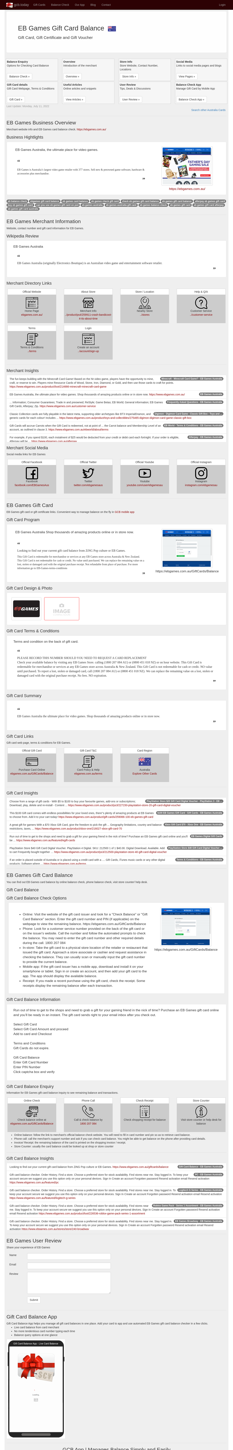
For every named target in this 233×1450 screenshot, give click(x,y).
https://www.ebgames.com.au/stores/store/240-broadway (55, 1229)
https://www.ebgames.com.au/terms (65, 863)
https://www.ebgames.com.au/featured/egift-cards (45, 840)
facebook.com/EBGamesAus (32, 485)
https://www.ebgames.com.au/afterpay (54, 441)
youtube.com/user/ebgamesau (145, 485)
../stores (145, 314)
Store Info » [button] (129, 76)
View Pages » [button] (187, 76)
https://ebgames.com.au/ (91, 129)
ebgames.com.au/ (31, 314)
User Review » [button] (131, 99)
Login (222, 4)
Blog (93, 4)
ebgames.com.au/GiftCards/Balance (31, 773)
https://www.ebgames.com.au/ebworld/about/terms (78, 429)
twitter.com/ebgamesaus (88, 485)
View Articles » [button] (74, 99)
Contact (106, 4)
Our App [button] (80, 4)
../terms (31, 351)
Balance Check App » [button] (191, 99)
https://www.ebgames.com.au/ (167, 394)
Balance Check (60, 4)
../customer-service (201, 314)
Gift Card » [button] (15, 99)
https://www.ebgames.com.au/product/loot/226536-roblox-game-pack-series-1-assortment (92, 1213)
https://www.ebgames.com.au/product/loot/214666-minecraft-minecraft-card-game (58, 386)
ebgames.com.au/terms (88, 773)
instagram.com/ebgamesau (201, 485)
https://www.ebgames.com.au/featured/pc (34, 1182)
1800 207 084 (88, 1123)
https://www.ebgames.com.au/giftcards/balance (140, 1166)
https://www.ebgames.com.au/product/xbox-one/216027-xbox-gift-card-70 (78, 828)
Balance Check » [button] (19, 76)
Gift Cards (39, 4)
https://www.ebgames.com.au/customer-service (68, 406)
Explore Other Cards (145, 773)
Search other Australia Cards (208, 110)
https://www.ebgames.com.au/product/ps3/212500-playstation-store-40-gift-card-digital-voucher (110, 852)
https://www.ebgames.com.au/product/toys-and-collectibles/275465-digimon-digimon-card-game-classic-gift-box (125, 417)
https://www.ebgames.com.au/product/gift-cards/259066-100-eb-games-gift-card (105, 816)
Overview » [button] (72, 76)
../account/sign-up (88, 351)
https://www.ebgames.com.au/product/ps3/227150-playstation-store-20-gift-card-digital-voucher (124, 805)
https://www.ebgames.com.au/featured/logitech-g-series (43, 1197)
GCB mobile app (124, 511)
